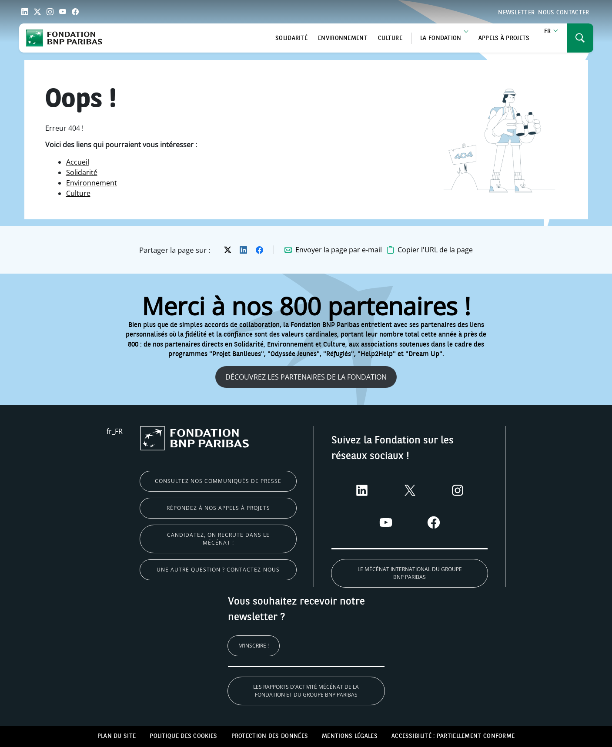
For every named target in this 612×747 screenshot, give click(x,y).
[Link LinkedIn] (24, 12)
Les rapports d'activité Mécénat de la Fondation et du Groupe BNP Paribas (306, 690)
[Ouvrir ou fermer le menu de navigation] (580, 38)
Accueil (77, 162)
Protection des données (269, 736)
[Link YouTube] (62, 12)
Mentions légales (350, 736)
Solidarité (291, 38)
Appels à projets (504, 38)
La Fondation (441, 38)
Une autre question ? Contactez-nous (218, 569)
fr (547, 31)
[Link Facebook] (75, 12)
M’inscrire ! (253, 645)
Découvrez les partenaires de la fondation (306, 377)
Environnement (343, 38)
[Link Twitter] (37, 12)
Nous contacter (563, 13)
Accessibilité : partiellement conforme (453, 736)
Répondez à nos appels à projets (218, 508)
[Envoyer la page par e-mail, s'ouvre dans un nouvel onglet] (333, 250)
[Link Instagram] (50, 12)
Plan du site (116, 736)
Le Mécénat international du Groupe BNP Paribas (410, 573)
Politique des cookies (183, 736)
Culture (390, 38)
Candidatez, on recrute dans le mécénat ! (218, 538)
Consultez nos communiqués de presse (218, 481)
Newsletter (516, 13)
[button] (430, 250)
